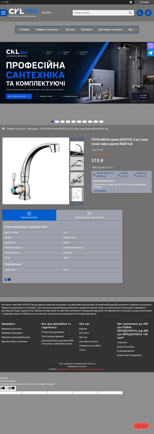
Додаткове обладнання (129, 355)
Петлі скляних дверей (52, 336)
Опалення (122, 342)
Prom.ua (91, 364)
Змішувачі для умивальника (16, 337)
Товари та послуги (46, 29)
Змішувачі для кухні (11, 328)
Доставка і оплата (88, 341)
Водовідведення (125, 351)
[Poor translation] (11, 388)
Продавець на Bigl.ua (77, 366)
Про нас (70, 29)
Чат (141, 426)
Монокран (33, 129)
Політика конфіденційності (93, 369)
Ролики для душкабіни (53, 332)
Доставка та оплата (110, 29)
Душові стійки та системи (14, 341)
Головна (24, 29)
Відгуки (83, 328)
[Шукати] (130, 13)
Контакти (86, 29)
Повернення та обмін (90, 345)
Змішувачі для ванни (12, 333)
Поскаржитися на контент (69, 369)
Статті (82, 350)
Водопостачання (125, 347)
